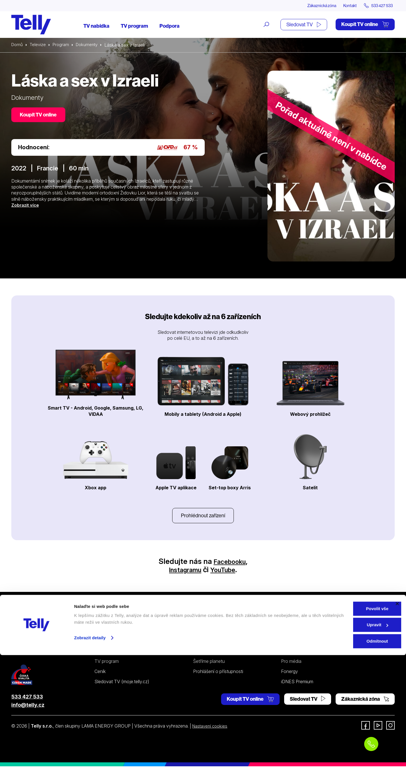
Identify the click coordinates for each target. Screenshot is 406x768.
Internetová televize (114, 632)
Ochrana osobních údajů (218, 652)
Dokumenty (90, 45)
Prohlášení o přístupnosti (218, 673)
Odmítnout (344, 754)
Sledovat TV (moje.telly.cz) (121, 683)
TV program (134, 26)
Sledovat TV (303, 24)
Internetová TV (208, 632)
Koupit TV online (365, 24)
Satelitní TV (205, 642)
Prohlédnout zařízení (203, 516)
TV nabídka (96, 26)
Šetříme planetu (209, 663)
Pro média (291, 663)
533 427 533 (27, 698)
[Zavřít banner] (397, 717)
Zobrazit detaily (90, 750)
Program (63, 45)
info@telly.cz (27, 706)
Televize (39, 45)
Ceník (100, 673)
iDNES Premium (297, 683)
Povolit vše (344, 721)
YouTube (226, 571)
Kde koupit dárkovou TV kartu (124, 652)
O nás (287, 632)
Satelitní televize (110, 642)
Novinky (289, 652)
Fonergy (289, 673)
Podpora (169, 26)
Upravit (344, 737)
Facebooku (229, 562)
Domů (17, 45)
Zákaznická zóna (313, 5)
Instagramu (182, 571)
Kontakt (344, 5)
